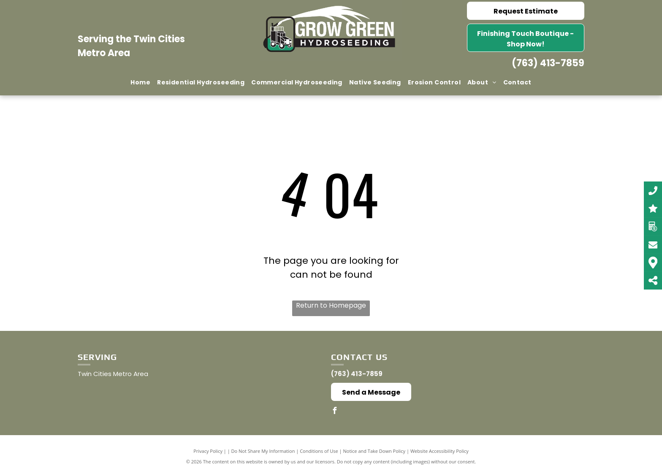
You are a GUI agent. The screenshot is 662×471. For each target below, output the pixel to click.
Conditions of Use (319, 451)
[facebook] (334, 411)
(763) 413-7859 (548, 63)
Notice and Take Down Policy (374, 451)
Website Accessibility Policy (439, 451)
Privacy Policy (207, 451)
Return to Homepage (331, 305)
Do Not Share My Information (263, 451)
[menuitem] (140, 82)
